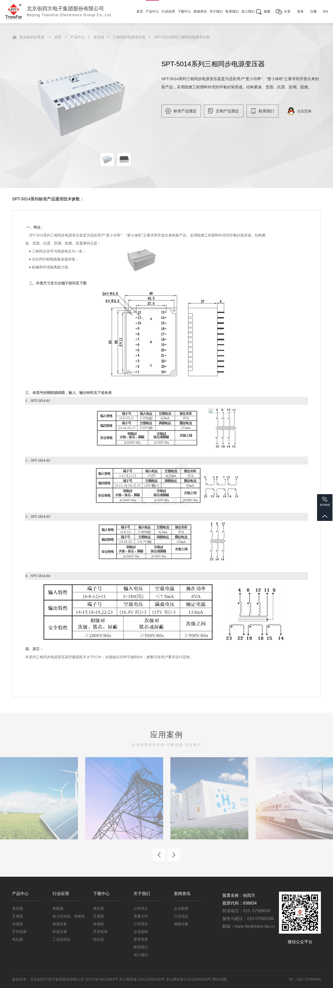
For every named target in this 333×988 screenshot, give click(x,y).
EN (325, 11)
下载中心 (184, 11)
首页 (139, 11)
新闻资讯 (200, 11)
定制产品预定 (227, 111)
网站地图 (219, 979)
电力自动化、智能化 (68, 916)
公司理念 (141, 924)
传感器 (17, 924)
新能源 (57, 908)
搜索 (267, 11)
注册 (313, 11)
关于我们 (216, 11)
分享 (287, 11)
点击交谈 (304, 111)
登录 (300, 11)
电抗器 (17, 939)
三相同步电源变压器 (129, 37)
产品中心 (152, 11)
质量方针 (141, 916)
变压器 (98, 37)
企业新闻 (181, 908)
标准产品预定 (185, 111)
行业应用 (168, 11)
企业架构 (141, 932)
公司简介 (141, 908)
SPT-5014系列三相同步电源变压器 (182, 37)
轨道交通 (59, 932)
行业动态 (181, 916)
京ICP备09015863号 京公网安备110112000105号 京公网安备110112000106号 (148, 979)
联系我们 (232, 11)
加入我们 (248, 11)
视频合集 (181, 924)
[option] (81, 100)
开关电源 (19, 932)
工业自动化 (61, 939)
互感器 (17, 916)
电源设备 (59, 924)
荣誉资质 (141, 939)
